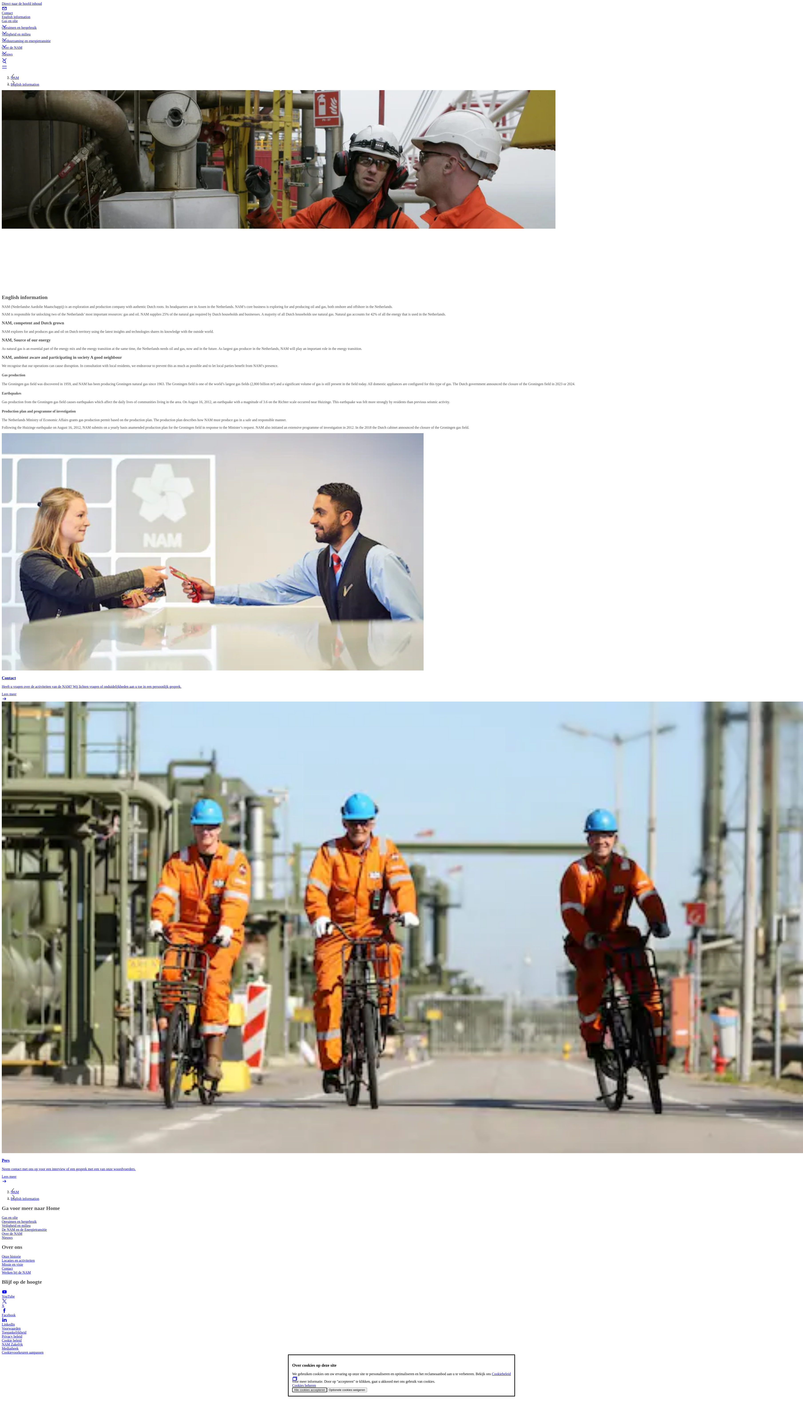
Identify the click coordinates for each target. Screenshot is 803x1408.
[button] (401, 22)
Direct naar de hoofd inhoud (22, 4)
